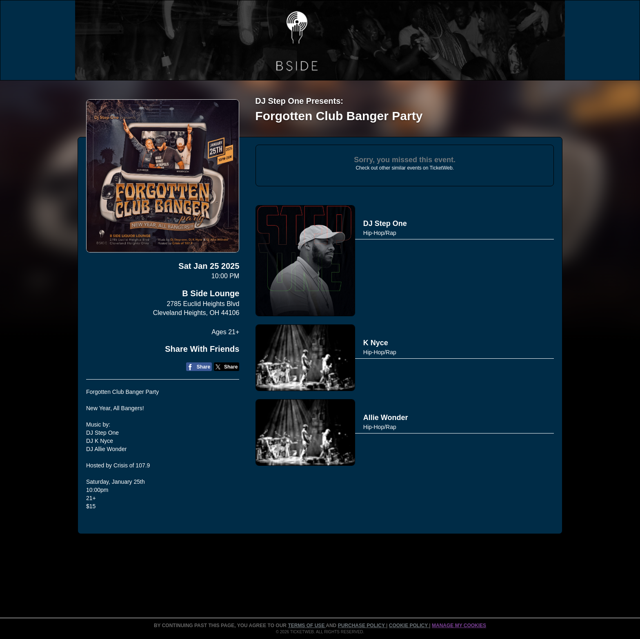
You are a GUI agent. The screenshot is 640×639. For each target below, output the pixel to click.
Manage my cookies (459, 625)
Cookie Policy (409, 625)
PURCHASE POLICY (362, 625)
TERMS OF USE (307, 625)
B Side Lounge (210, 293)
